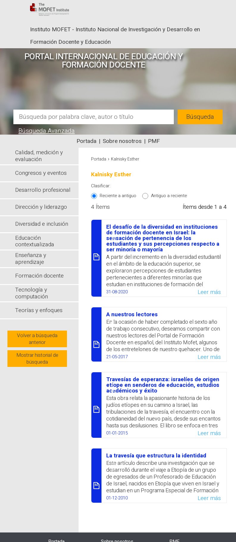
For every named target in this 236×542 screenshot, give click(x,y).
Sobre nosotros (122, 141)
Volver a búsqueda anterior (37, 339)
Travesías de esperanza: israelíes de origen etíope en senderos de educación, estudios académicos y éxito (162, 385)
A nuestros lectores (132, 314)
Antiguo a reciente (169, 195)
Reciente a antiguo (118, 195)
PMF (154, 141)
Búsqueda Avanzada (46, 131)
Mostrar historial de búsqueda (37, 358)
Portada (86, 141)
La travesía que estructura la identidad (156, 455)
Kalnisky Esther (125, 159)
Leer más (209, 292)
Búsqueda (200, 117)
